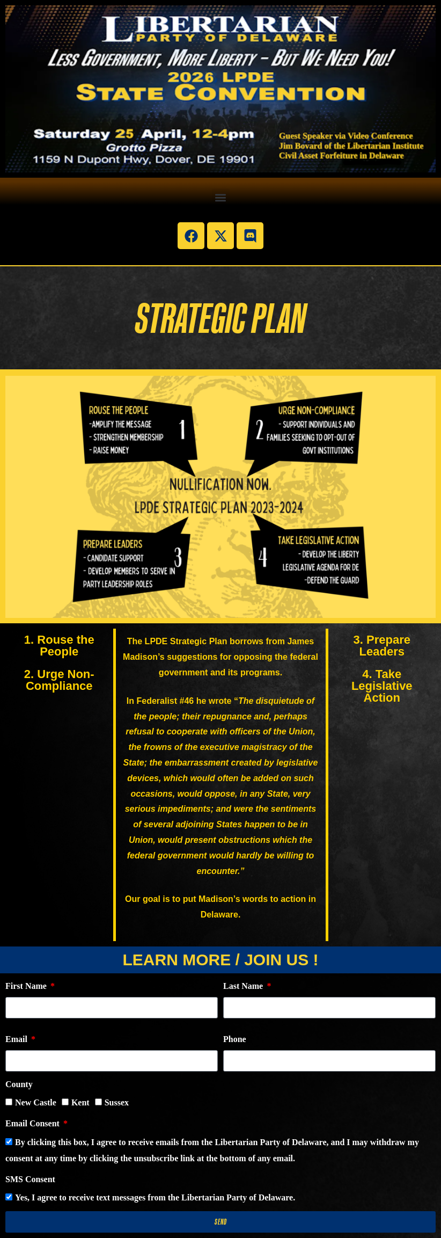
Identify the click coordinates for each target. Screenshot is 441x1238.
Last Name (244, 986)
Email (17, 1039)
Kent (80, 1102)
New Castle (35, 1102)
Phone (234, 1039)
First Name (27, 986)
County (19, 1084)
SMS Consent (30, 1179)
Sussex (117, 1102)
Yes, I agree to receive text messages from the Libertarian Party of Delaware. (155, 1197)
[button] (221, 197)
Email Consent (33, 1123)
